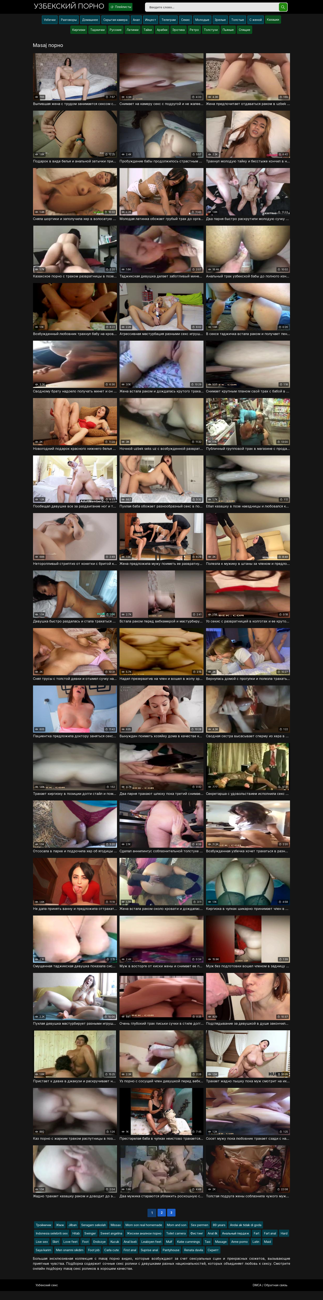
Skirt (55, 1251)
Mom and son (176, 1234)
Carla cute (111, 1259)
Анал (136, 22)
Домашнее (90, 22)
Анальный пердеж (235, 1242)
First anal (129, 1259)
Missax (116, 1234)
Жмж (60, 1234)
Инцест (150, 22)
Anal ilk (212, 1242)
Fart (256, 1242)
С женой (255, 22)
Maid (267, 1251)
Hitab (76, 1242)
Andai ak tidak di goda (245, 1234)
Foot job (94, 1259)
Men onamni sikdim (69, 1259)
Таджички (97, 32)
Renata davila (193, 1259)
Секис (185, 22)
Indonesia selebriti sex (52, 1242)
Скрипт (213, 1259)
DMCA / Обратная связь (270, 1294)
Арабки (162, 32)
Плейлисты (130, 7)
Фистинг (196, 1242)
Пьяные (228, 32)
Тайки (148, 32)
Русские (116, 32)
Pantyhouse (171, 1259)
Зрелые (220, 22)
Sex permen (199, 1234)
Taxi (207, 1251)
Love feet (70, 1251)
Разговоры (69, 22)
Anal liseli (130, 1251)
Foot (85, 1251)
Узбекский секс (47, 1294)
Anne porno (239, 1251)
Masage (221, 1251)
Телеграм (169, 22)
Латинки (133, 32)
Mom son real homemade (143, 1234)
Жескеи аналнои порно (144, 1242)
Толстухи (211, 32)
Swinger (90, 1242)
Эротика (178, 32)
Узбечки (50, 22)
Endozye (99, 1251)
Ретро (194, 32)
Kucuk (114, 1251)
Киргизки (78, 32)
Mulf (169, 1251)
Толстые (237, 22)
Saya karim (43, 1259)
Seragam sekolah (93, 1234)
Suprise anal (149, 1259)
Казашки (273, 22)
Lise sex (42, 1251)
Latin (255, 1251)
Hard (284, 1242)
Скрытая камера (115, 22)
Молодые (202, 22)
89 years (219, 1234)
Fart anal (270, 1242)
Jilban (73, 1234)
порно (72, 7)
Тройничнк (43, 1234)
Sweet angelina (111, 1242)
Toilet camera (176, 1242)
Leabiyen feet (151, 1251)
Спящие (244, 32)
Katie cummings (188, 1251)
